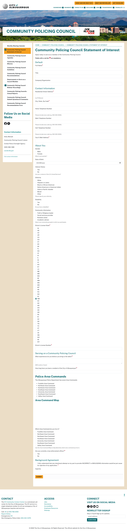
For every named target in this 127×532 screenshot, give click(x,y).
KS (38, 264)
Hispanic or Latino (43, 182)
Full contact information (11, 156)
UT (38, 328)
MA (38, 276)
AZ (38, 233)
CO (38, 239)
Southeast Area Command (45, 438)
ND (38, 305)
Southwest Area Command (46, 443)
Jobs (98, 7)
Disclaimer (47, 504)
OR (38, 312)
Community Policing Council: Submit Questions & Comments (17, 98)
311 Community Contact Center (14, 502)
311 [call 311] (6, 512)
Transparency (108, 7)
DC (38, 244)
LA (38, 269)
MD (38, 274)
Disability (38, 199)
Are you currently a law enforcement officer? (50, 451)
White (39, 180)
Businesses (59, 7)
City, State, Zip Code (42, 101)
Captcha (38, 469)
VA (38, 333)
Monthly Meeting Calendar (16, 46)
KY (38, 267)
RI (38, 317)
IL (38, 258)
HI (38, 253)
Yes (38, 170)
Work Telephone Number (43, 118)
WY (38, 342)
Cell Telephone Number (43, 128)
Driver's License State (42, 225)
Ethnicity (38, 177)
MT (38, 287)
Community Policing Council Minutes (16, 63)
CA (38, 237)
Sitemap (47, 510)
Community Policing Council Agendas (16, 57)
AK (38, 230)
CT (38, 242)
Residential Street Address (44, 91)
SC (38, 319)
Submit (39, 477)
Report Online (5, 514)
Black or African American (45, 185)
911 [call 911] (12, 516)
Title (36, 73)
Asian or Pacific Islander (45, 189)
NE (38, 289)
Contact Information (12, 132)
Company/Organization (42, 80)
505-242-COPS (26, 518)
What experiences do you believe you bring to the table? (54, 356)
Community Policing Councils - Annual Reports (17, 92)
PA (38, 314)
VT (38, 330)
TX (38, 326)
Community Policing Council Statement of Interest (16, 51)
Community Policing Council (53, 45)
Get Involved (118, 3)
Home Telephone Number (43, 109)
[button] (119, 7)
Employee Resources (51, 508)
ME (38, 271)
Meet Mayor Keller (102, 3)
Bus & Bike (90, 7)
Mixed (39, 192)
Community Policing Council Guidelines (16, 69)
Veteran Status (40, 167)
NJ (38, 296)
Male (39, 151)
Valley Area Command (44, 445)
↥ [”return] (124, 495)
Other (39, 194)
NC (38, 303)
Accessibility (48, 506)
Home (37, 45)
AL (38, 228)
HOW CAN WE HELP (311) (84, 3)
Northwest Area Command (46, 436)
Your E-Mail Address (42, 137)
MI (38, 278)
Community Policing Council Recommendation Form (16, 104)
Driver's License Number (43, 345)
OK (38, 310)
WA (38, 335)
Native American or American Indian (49, 187)
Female (39, 154)
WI (38, 339)
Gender (37, 149)
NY (38, 301)
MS (38, 283)
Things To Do (79, 7)
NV (38, 292)
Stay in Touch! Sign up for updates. (98, 513)
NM (38, 299)
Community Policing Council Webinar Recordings (16, 86)
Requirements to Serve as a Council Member (16, 80)
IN (38, 260)
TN (38, 324)
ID (38, 255)
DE (38, 246)
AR (38, 235)
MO (38, 285)
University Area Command (45, 441)
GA (38, 251)
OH (38, 308)
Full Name (39, 65)
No (38, 172)
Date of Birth (39, 159)
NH (38, 294)
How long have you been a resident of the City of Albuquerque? (56, 368)
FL (38, 249)
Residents (69, 7)
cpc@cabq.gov (9, 150)
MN (38, 280)
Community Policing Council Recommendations (16, 74)
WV (38, 337)
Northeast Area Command (45, 434)
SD (38, 321)
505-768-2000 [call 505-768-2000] (14, 512)
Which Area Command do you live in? (47, 429)
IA (38, 262)
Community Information (43, 210)
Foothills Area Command (45, 432)
